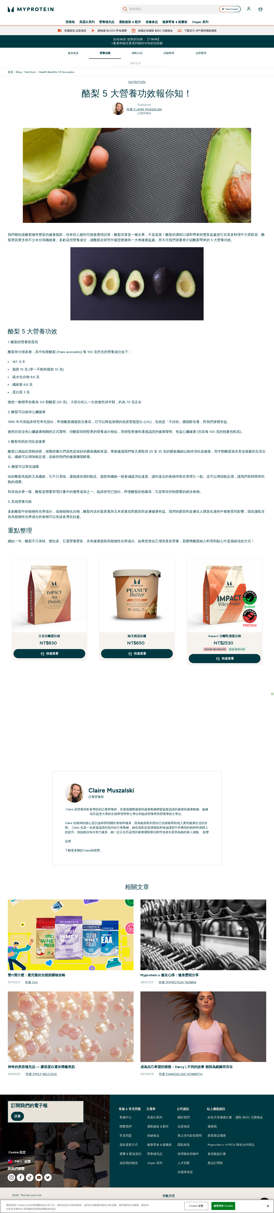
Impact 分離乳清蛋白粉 (224, 636)
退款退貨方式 (128, 1144)
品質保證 (184, 1126)
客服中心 (125, 1117)
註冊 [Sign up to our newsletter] (17, 1116)
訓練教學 (169, 53)
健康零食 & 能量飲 (174, 22)
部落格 (70, 22)
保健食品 (152, 22)
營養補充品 (106, 22)
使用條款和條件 (188, 1153)
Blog (19, 72)
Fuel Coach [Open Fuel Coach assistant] (230, 9)
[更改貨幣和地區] (55, 1161)
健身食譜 (73, 53)
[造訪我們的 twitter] (48, 1177)
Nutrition (30, 72)
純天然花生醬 (137, 636)
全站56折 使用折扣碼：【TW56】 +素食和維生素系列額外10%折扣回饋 (137, 41)
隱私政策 (184, 1144)
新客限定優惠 (217, 1135)
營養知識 (105, 53)
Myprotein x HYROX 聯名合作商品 (231, 1144)
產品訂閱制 (215, 1163)
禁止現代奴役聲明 (190, 1135)
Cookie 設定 (17, 1152)
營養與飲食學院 (88, 809)
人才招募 (184, 1163)
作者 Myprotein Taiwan (177, 982)
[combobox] (181, 9)
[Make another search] (137, 63)
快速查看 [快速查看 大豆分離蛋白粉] (49, 653)
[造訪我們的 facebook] (20, 1177)
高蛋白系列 (87, 22)
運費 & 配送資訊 (130, 1153)
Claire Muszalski (111, 790)
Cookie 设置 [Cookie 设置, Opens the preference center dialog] (196, 1205)
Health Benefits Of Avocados (56, 72)
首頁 (10, 72)
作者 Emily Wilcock (41, 1074)
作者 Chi (31, 982)
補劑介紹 (137, 53)
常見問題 (125, 1135)
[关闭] (268, 1206)
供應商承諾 (185, 1172)
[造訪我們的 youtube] (39, 1177)
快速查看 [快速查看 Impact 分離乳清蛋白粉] (225, 658)
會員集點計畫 (217, 1153)
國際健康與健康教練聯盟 (145, 809)
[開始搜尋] (125, 9)
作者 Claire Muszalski (144, 109)
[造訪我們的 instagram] (11, 1177)
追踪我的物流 (128, 1163)
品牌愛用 (201, 53)
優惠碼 (212, 1126)
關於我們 (184, 1117)
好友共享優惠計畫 (236, 1117)
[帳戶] (249, 9)
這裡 (68, 841)
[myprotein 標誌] (30, 9)
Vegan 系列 (200, 22)
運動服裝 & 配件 (130, 22)
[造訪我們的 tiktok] (29, 1177)
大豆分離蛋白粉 (49, 636)
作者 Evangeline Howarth (180, 1074)
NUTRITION (137, 82)
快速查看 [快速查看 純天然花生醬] (137, 653)
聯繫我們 (125, 1126)
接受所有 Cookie (223, 1205)
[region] (137, 1206)
